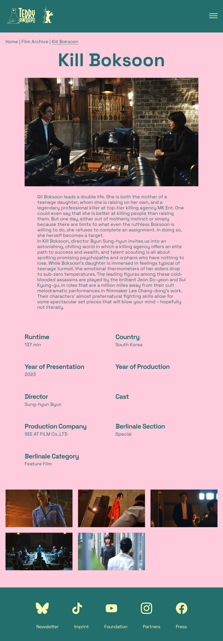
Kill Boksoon (65, 42)
